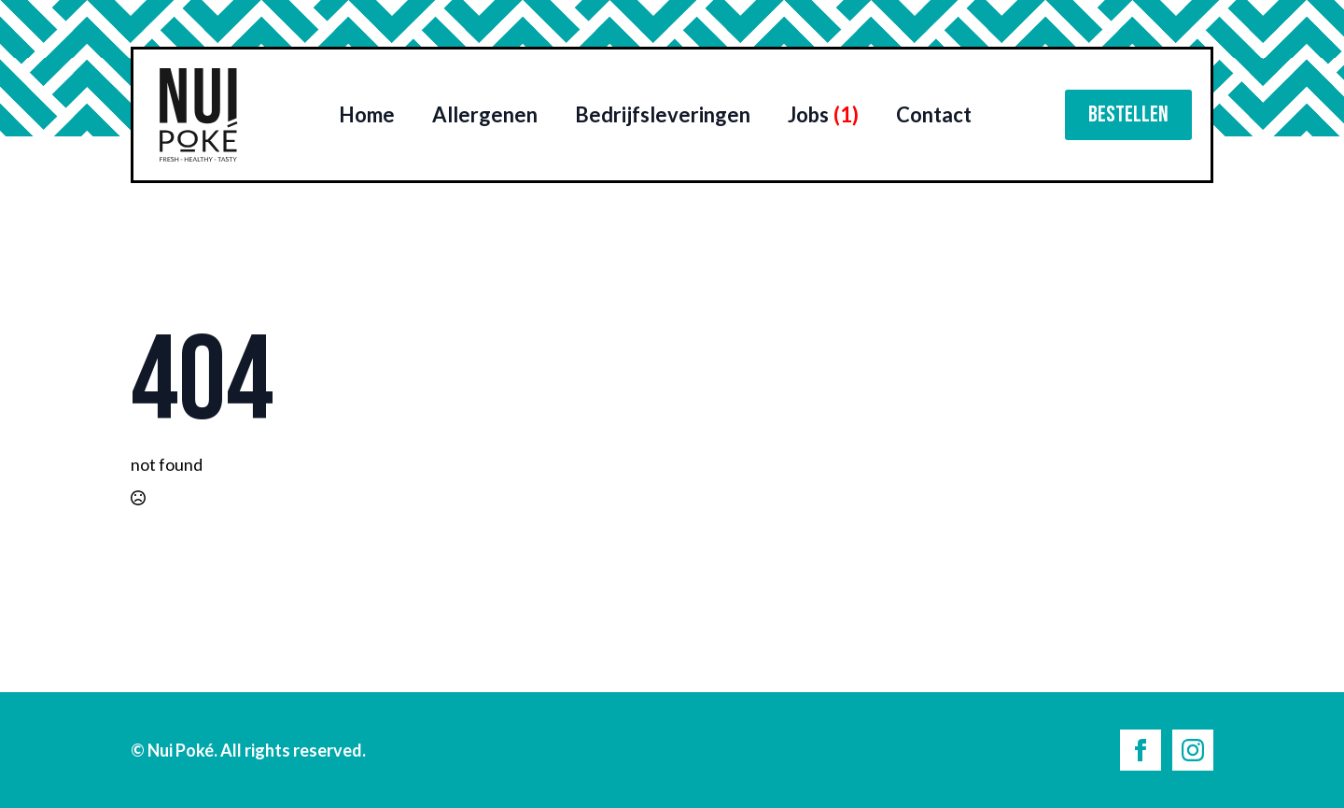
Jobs (823, 114)
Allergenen (485, 114)
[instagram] (1192, 750)
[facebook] (1140, 750)
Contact (934, 114)
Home (367, 114)
